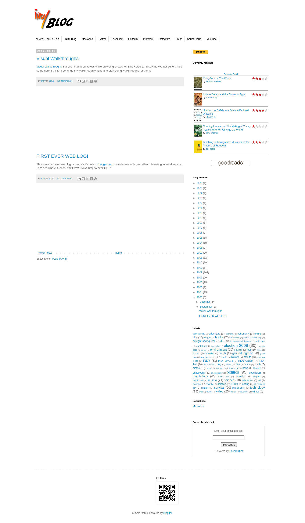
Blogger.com (105, 164)
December (206, 301)
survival (219, 387)
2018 (200, 222)
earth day (260, 341)
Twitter (102, 39)
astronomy (243, 333)
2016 (200, 232)
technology (257, 387)
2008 (200, 272)
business (235, 337)
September (206, 306)
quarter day (223, 376)
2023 (200, 198)
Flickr (179, 39)
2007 (200, 277)
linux (228, 364)
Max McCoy (211, 97)
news (245, 368)
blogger (207, 337)
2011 (200, 257)
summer (205, 388)
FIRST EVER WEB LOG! (62, 156)
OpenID (257, 368)
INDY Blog (70, 39)
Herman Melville (213, 81)
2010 (200, 262)
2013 (200, 247)
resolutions (198, 380)
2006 (200, 282)
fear (249, 349)
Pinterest (148, 39)
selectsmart (247, 380)
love (238, 364)
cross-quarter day (252, 337)
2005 (200, 287)
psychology (200, 376)
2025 (200, 188)
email (203, 350)
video (219, 391)
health (224, 357)
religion (256, 376)
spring (245, 383)
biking (258, 333)
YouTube (212, 39)
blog (195, 337)
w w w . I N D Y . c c (47, 39)
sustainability (238, 388)
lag (219, 364)
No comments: (65, 81)
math (258, 364)
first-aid (196, 353)
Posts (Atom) (59, 258)
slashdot (197, 384)
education (215, 346)
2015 (200, 237)
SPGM (234, 384)
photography (217, 373)
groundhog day (242, 353)
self (259, 380)
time (201, 392)
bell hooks (210, 149)
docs (222, 341)
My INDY (220, 368)
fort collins (209, 353)
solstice (222, 383)
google (222, 353)
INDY (206, 360)
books (219, 337)
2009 (200, 267)
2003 (200, 297)
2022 (200, 203)
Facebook (117, 39)
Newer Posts (44, 252)
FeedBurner (236, 451)
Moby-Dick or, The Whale (217, 78)
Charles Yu (211, 117)
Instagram (164, 39)
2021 (200, 208)
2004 (200, 292)
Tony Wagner (212, 133)
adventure (214, 333)
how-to (247, 357)
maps (247, 364)
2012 (200, 252)
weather (244, 391)
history (235, 357)
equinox (238, 350)
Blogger (167, 513)
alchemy (230, 334)
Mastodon (87, 39)
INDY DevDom (225, 361)
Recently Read (231, 74)
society (209, 384)
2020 (200, 213)
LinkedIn (133, 39)
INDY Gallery (246, 360)
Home (118, 252)
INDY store (209, 364)
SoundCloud (194, 39)
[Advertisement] (110, 121)
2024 (200, 193)
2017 (200, 227)
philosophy (199, 372)
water (233, 391)
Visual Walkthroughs (57, 58)
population (255, 372)
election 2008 (236, 345)
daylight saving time (204, 341)
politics (233, 372)
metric (196, 368)
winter (255, 391)
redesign (240, 376)
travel (209, 391)
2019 (200, 218)
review (212, 380)
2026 (200, 183)
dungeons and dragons (240, 341)
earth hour (201, 346)
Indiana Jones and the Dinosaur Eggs (224, 94)
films (259, 350)
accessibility (199, 333)
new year (233, 368)
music (209, 368)
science (229, 380)
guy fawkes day (208, 357)
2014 (200, 242)
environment (218, 349)
